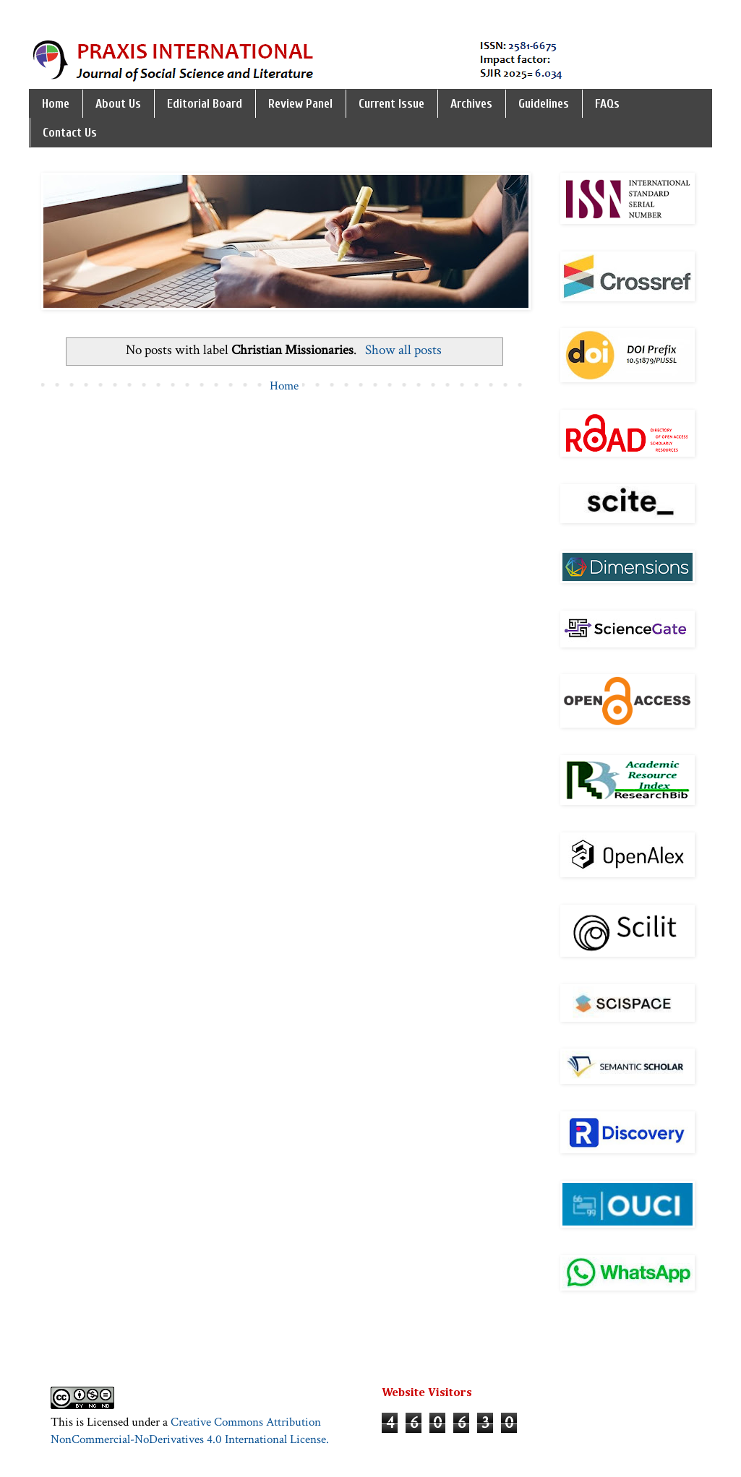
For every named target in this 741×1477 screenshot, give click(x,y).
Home (55, 104)
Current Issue (391, 104)
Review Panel (300, 104)
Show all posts (403, 350)
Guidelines (543, 104)
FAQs (607, 104)
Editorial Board (204, 104)
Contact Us (70, 132)
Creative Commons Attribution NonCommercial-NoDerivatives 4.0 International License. (190, 1430)
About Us (118, 104)
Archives (471, 104)
